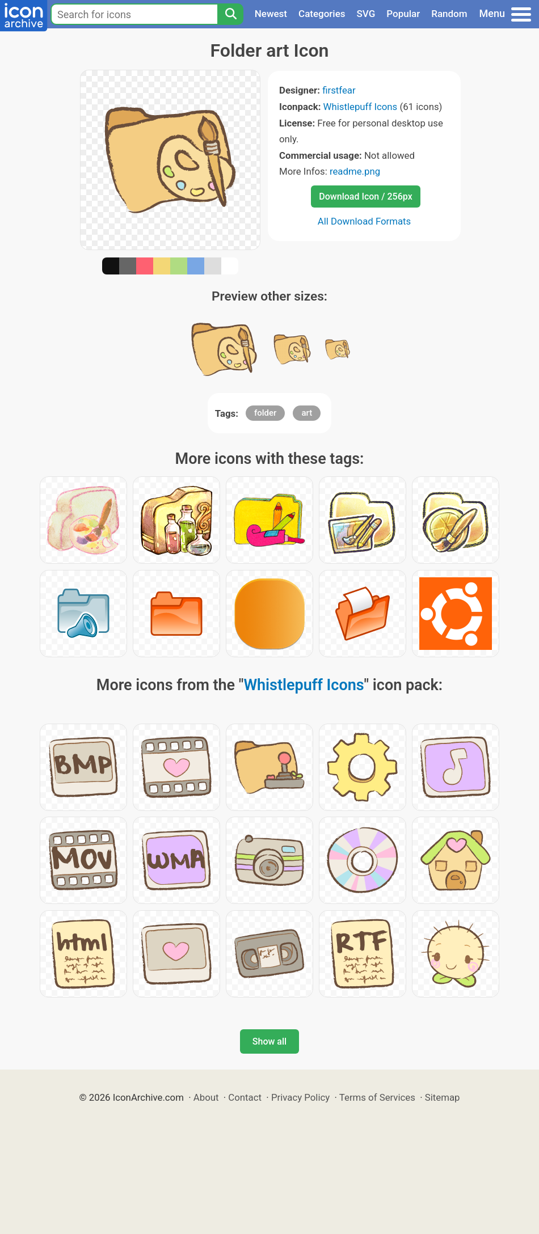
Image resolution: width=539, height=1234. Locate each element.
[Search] (230, 14)
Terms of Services (377, 1097)
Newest (271, 13)
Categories (322, 13)
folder (265, 413)
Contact (245, 1097)
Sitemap (442, 1097)
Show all (269, 1041)
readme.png (355, 171)
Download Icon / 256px (365, 196)
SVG (366, 13)
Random (449, 13)
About (206, 1097)
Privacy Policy (300, 1097)
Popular (403, 13)
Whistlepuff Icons (360, 106)
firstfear (339, 90)
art (306, 413)
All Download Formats (364, 221)
